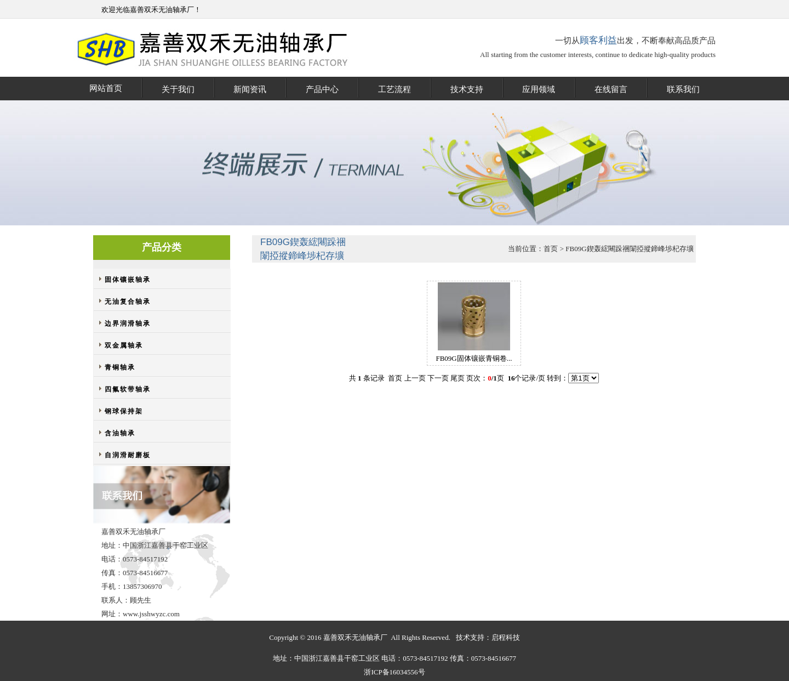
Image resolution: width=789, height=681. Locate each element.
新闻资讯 (249, 89)
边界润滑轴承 (128, 323)
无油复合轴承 (128, 301)
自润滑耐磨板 (128, 455)
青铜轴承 (120, 367)
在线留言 (610, 89)
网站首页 (105, 88)
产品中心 (322, 89)
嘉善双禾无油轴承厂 (162, 9)
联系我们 (683, 89)
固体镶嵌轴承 (128, 279)
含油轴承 (120, 433)
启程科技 (505, 637)
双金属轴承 (124, 345)
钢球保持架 (124, 411)
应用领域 (538, 89)
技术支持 (466, 89)
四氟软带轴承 (128, 389)
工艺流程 (394, 89)
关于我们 (178, 89)
